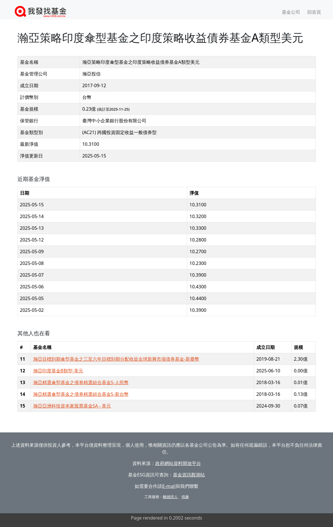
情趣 (185, 496)
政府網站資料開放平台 (178, 463)
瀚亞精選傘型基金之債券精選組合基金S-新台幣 (81, 394)
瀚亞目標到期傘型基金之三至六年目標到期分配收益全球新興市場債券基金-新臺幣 (116, 359)
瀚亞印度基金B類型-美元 (58, 371)
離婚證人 (170, 496)
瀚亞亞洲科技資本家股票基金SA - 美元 (72, 406)
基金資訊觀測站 (189, 475)
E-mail (168, 486)
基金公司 (291, 12)
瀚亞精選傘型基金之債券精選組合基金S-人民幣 (81, 382)
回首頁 (314, 12)
